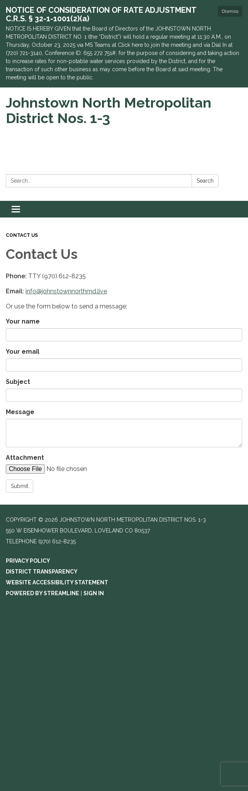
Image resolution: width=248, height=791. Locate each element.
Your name (23, 321)
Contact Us (22, 235)
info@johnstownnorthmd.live (66, 291)
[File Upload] (71, 469)
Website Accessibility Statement (57, 582)
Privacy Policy (28, 561)
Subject (18, 381)
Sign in (93, 593)
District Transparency (42, 571)
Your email (22, 351)
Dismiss (230, 11)
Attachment (25, 457)
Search (205, 181)
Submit (19, 486)
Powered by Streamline (42, 593)
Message (20, 412)
